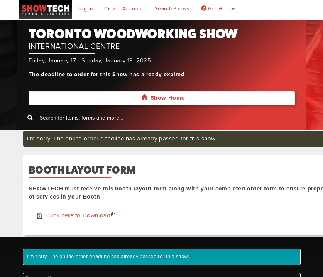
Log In (85, 9)
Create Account (123, 9)
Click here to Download (78, 215)
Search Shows (172, 9)
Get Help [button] (218, 9)
